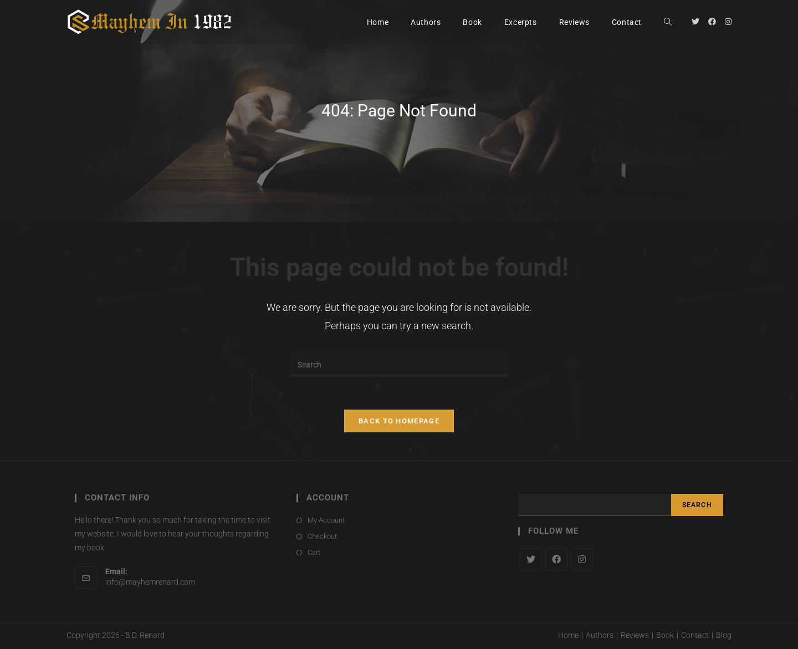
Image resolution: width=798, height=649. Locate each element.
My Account (326, 520)
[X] (531, 559)
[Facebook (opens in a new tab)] (712, 21)
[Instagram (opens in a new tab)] (728, 21)
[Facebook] (556, 559)
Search (697, 505)
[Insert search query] (399, 365)
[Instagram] (582, 559)
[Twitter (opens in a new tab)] (695, 21)
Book (665, 635)
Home (568, 635)
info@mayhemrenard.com (150, 582)
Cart (314, 553)
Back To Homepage (399, 421)
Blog (724, 635)
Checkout (322, 536)
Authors (599, 635)
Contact (695, 635)
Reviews (635, 635)
